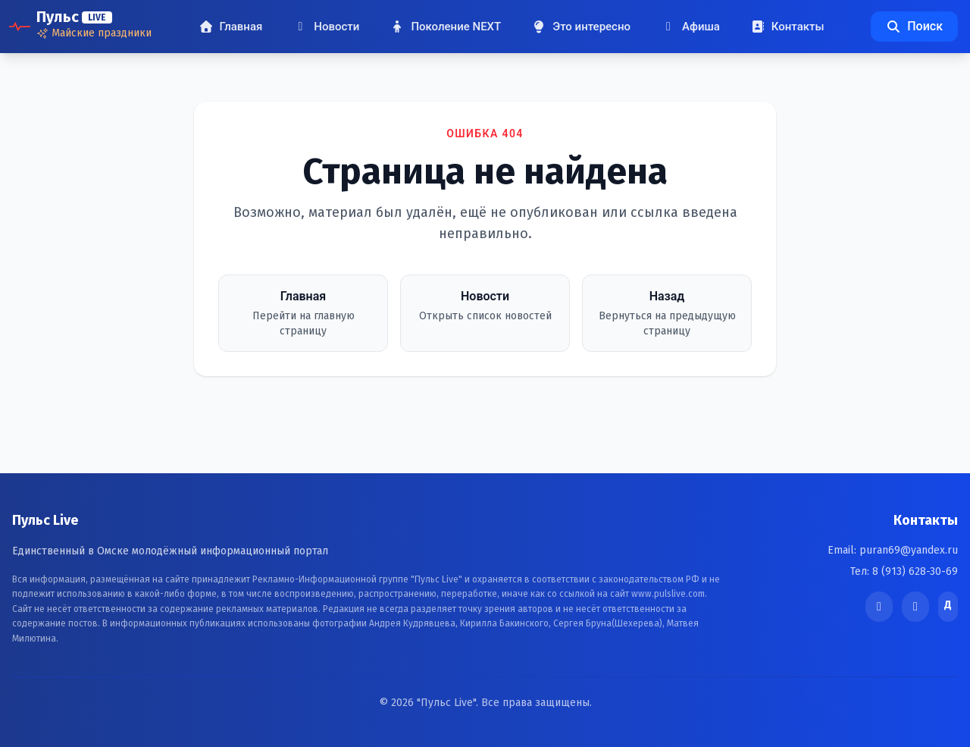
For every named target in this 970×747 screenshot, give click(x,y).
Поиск (914, 26)
